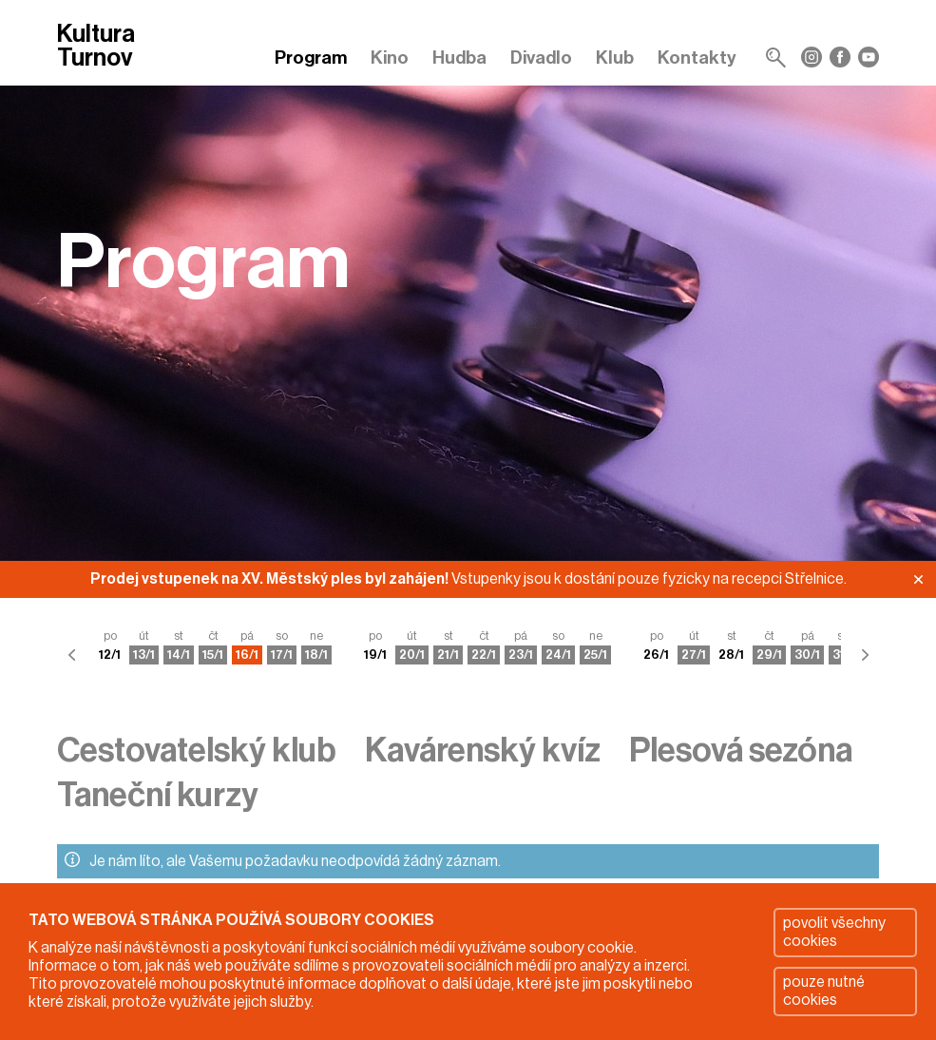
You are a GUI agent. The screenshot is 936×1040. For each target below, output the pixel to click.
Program (311, 57)
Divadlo (541, 57)
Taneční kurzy (157, 795)
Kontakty (697, 57)
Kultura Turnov (96, 47)
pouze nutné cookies (824, 991)
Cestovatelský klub (196, 750)
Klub (615, 57)
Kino (390, 57)
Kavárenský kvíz (483, 750)
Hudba (459, 57)
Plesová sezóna (740, 750)
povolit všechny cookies (834, 932)
